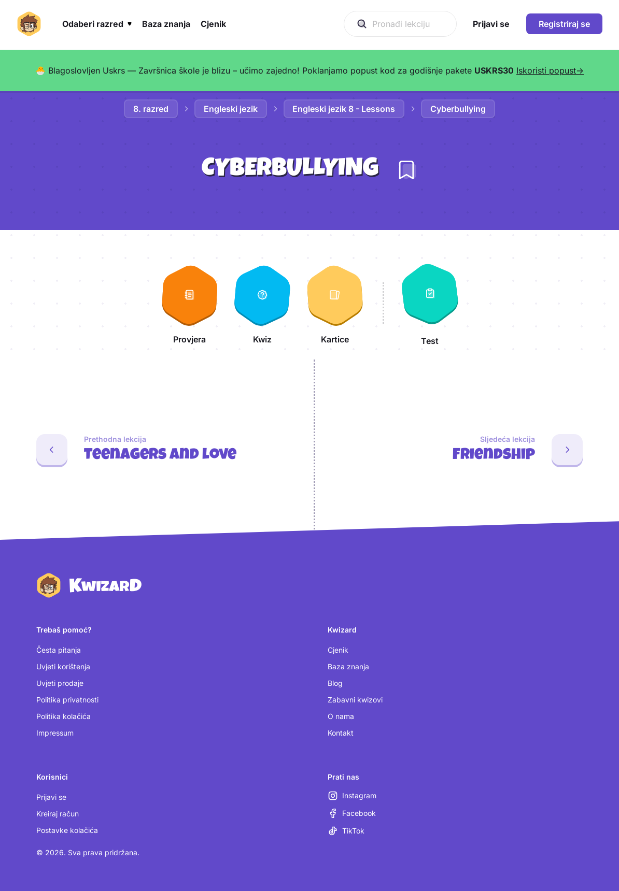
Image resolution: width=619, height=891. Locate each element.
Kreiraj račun (57, 813)
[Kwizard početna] (29, 23)
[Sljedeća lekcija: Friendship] (467, 449)
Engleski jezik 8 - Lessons (344, 109)
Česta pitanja (58, 649)
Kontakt (341, 732)
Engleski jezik (231, 109)
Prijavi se (51, 797)
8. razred (150, 109)
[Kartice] (335, 303)
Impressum (55, 732)
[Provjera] (189, 303)
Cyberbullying (458, 109)
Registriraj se (564, 24)
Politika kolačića (63, 716)
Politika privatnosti (67, 699)
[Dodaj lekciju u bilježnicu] (406, 169)
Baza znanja (348, 666)
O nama (341, 716)
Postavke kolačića (67, 830)
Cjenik (338, 649)
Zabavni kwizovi (355, 699)
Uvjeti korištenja (63, 666)
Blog (335, 683)
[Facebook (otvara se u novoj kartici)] (352, 813)
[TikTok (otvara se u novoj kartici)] (346, 831)
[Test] (430, 303)
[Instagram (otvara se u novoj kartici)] (352, 796)
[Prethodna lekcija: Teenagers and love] (152, 449)
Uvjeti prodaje (59, 683)
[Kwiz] (262, 303)
